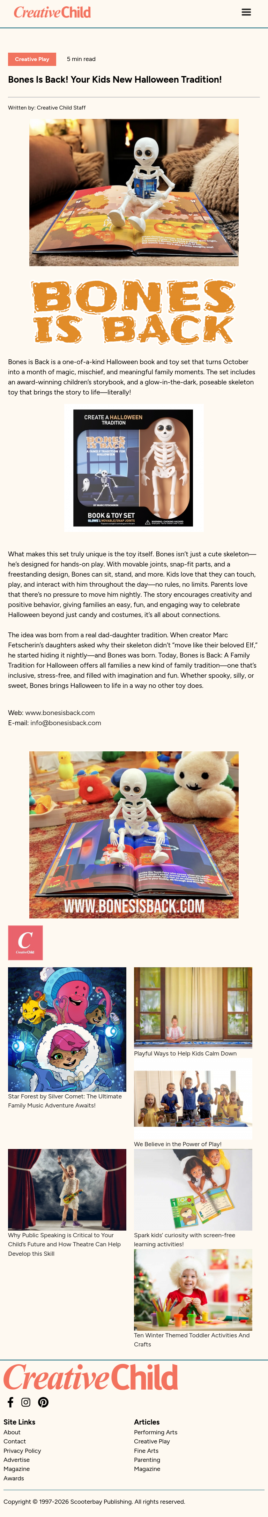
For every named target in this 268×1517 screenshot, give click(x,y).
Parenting (147, 1459)
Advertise (16, 1459)
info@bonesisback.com (65, 723)
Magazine (16, 1468)
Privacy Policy (22, 1450)
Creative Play (32, 59)
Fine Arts (146, 1450)
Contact (14, 1441)
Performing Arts (155, 1432)
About (12, 1432)
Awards (13, 1478)
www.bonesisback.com (60, 713)
